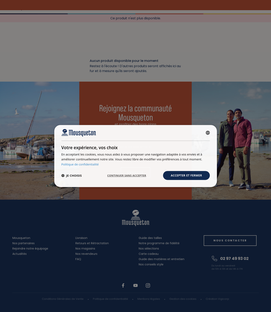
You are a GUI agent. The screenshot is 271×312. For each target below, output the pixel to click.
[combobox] (208, 133)
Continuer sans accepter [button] (124, 175)
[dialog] (135, 156)
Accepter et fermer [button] (186, 175)
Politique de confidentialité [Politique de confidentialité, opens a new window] (80, 164)
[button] (71, 175)
